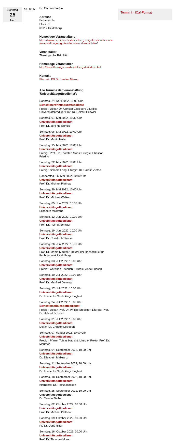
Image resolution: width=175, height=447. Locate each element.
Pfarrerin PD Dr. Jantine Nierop (58, 79)
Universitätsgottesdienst (55, 121)
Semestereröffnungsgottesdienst (61, 104)
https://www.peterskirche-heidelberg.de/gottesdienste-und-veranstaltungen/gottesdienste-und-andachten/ (75, 42)
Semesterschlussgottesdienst (59, 305)
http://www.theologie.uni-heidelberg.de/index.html (70, 67)
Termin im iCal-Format (136, 12)
